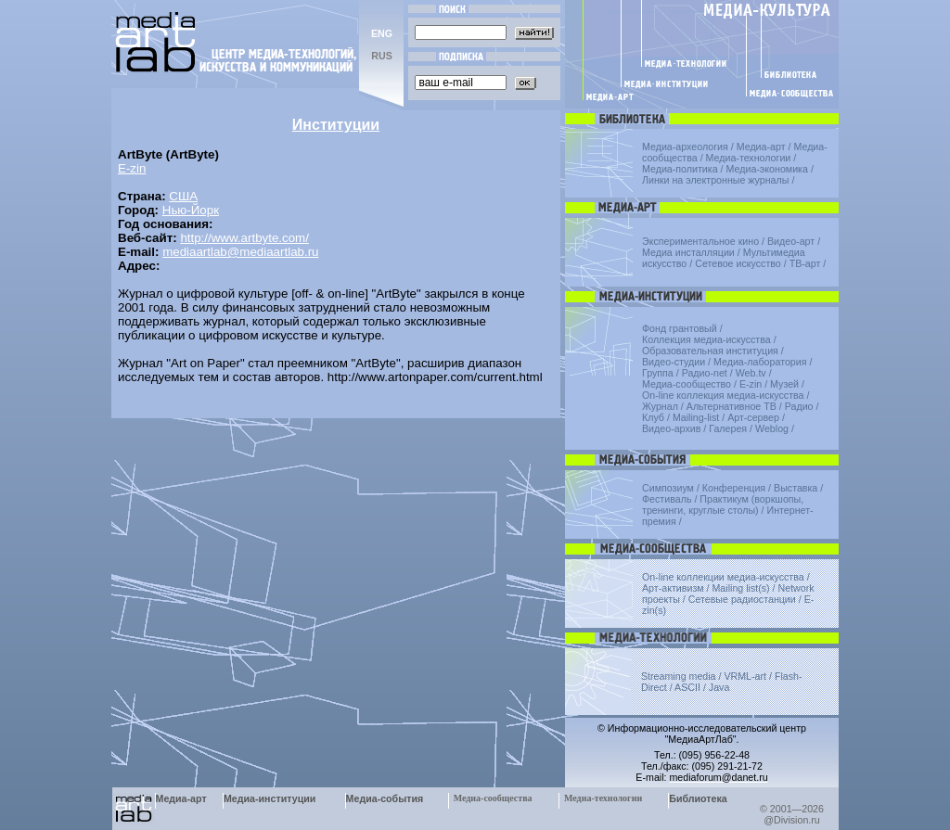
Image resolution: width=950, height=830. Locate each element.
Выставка (795, 487)
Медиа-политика (680, 168)
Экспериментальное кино (700, 241)
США (183, 196)
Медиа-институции (269, 798)
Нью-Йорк (190, 210)
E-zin (132, 168)
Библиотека (698, 798)
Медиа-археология (685, 146)
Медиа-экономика (767, 168)
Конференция (733, 487)
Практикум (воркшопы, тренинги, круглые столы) (722, 504)
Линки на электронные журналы (715, 179)
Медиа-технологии (748, 157)
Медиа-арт (761, 146)
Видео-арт (791, 241)
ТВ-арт (805, 263)
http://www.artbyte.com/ (244, 238)
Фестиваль (666, 498)
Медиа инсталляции (688, 252)
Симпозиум (668, 487)
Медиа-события (385, 798)
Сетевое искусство (738, 263)
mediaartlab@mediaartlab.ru (240, 252)
